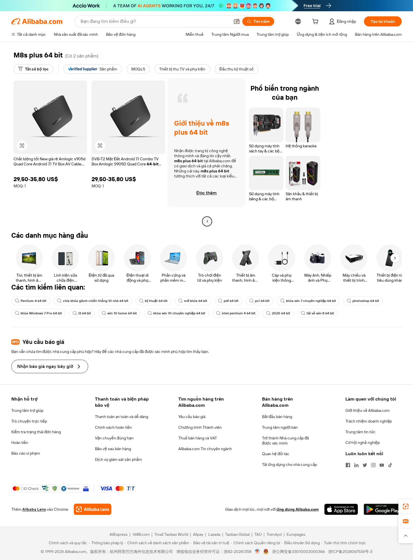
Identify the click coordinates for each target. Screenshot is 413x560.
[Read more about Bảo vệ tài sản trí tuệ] (210, 542)
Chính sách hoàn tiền (113, 427)
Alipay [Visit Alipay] (198, 534)
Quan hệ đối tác (276, 454)
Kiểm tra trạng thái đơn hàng (36, 432)
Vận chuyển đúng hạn (114, 438)
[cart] (316, 22)
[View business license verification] (257, 551)
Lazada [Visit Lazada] (214, 534)
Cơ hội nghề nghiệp (362, 442)
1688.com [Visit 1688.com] (141, 534)
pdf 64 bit (228, 301)
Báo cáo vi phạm (25, 453)
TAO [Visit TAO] (258, 534)
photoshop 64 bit (363, 301)
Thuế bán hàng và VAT (197, 438)
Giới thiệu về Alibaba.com (367, 410)
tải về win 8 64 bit (317, 313)
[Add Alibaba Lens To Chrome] (92, 509)
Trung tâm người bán (280, 427)
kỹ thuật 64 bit (153, 301)
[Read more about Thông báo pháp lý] (106, 542)
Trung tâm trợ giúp (27, 410)
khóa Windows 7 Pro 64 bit (38, 313)
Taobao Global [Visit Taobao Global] (237, 534)
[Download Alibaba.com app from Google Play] (383, 509)
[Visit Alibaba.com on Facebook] (347, 465)
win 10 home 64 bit (119, 313)
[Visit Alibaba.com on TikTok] (390, 465)
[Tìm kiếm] (258, 21)
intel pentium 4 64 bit (236, 313)
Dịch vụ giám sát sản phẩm (118, 459)
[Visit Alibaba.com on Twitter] (364, 465)
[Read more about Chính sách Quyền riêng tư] (255, 542)
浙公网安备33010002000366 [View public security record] (298, 551)
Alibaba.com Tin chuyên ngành (205, 448)
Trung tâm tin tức (360, 432)
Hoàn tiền (19, 442)
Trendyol (274, 534)
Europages (296, 534)
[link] (405, 506)
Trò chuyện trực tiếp (29, 421)
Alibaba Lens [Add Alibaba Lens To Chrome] (34, 509)
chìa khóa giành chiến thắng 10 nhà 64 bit (92, 301)
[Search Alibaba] (155, 21)
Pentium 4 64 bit (30, 301)
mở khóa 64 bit (192, 301)
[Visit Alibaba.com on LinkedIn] (356, 465)
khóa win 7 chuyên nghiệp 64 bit (308, 301)
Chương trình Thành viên (200, 427)
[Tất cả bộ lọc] (33, 69)
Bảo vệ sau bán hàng (113, 448)
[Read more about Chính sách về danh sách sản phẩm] (157, 542)
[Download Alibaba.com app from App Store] (341, 509)
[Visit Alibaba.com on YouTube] (381, 465)
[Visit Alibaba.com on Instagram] (373, 465)
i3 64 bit (82, 313)
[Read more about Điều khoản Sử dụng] (301, 542)
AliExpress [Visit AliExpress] (119, 534)
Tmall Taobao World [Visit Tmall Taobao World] (171, 534)
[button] (236, 21)
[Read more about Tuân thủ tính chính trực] (343, 542)
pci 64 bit (259, 301)
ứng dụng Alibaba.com (298, 509)
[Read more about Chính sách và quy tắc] (67, 542)
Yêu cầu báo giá (191, 416)
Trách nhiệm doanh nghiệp (368, 421)
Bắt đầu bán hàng (277, 416)
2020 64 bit (278, 313)
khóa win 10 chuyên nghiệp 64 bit (176, 313)
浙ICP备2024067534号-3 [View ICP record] (350, 551)
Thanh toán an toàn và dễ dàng (121, 416)
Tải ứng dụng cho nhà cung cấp (289, 464)
